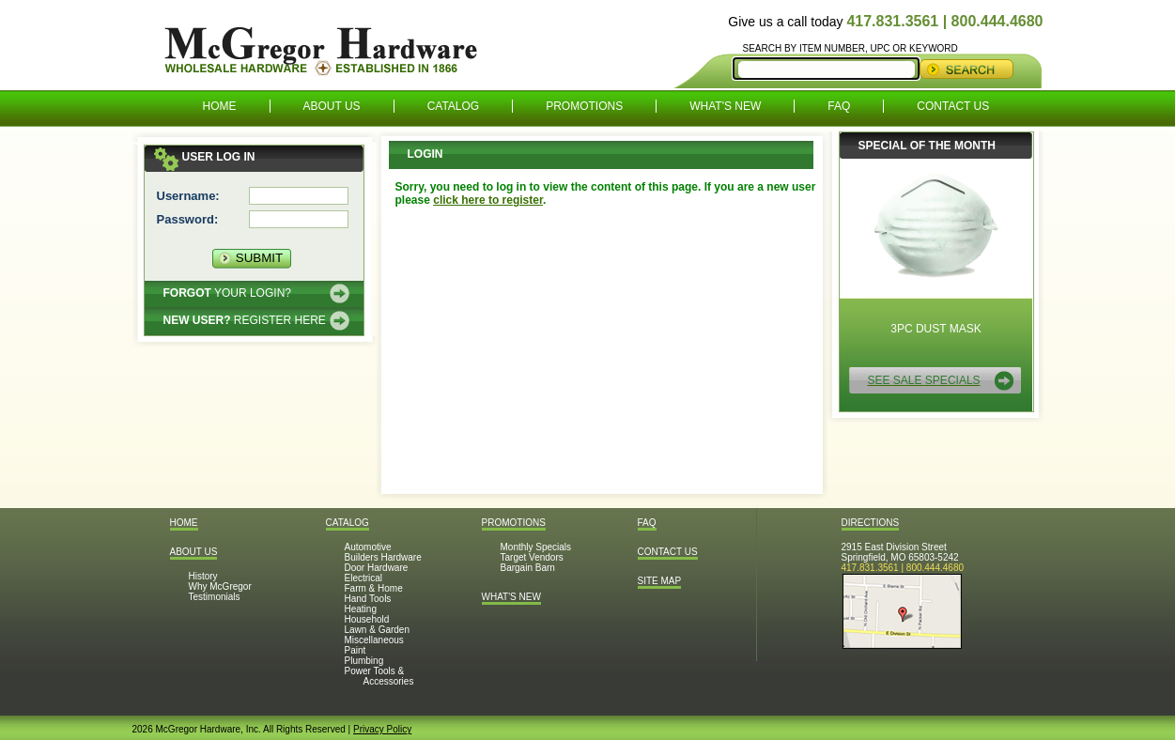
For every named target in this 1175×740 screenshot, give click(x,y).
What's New (725, 106)
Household (367, 619)
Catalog (453, 106)
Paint (355, 650)
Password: (188, 219)
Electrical (364, 578)
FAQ (838, 106)
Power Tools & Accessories (379, 676)
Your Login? (227, 293)
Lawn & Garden (377, 629)
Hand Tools (368, 599)
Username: (188, 196)
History (203, 576)
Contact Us (953, 106)
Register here (244, 320)
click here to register (488, 200)
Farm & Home (374, 588)
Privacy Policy (382, 729)
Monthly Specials (536, 547)
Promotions (584, 106)
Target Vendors (532, 557)
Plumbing (364, 660)
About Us (332, 106)
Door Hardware (377, 568)
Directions (871, 522)
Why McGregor (220, 586)
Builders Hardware (383, 557)
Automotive (368, 547)
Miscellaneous (374, 640)
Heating (361, 609)
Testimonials (214, 597)
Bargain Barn (528, 568)
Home (220, 106)
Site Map (660, 581)
